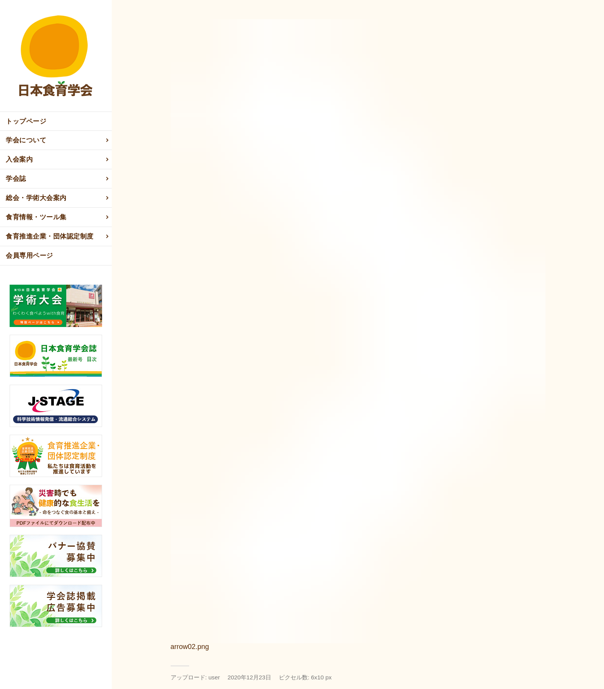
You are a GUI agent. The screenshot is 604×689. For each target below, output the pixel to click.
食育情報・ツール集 (58, 217)
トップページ (26, 121)
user (214, 677)
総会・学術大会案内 (58, 198)
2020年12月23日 (249, 677)
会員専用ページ (29, 255)
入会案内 (58, 159)
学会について (58, 140)
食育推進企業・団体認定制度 (58, 236)
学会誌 (58, 179)
